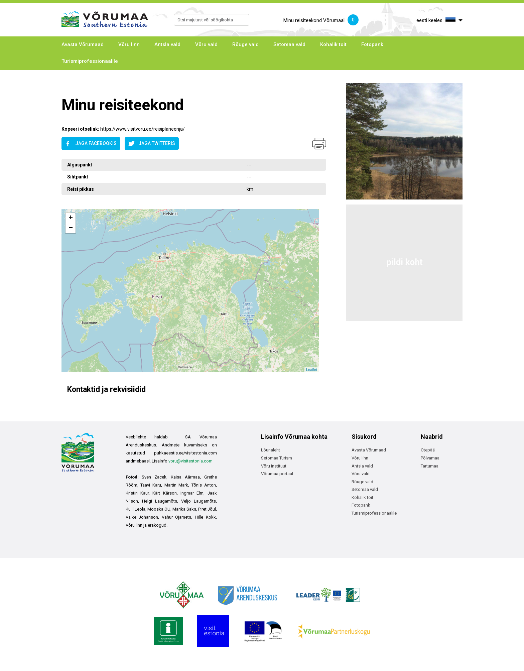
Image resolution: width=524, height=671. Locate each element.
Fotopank (372, 44)
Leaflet (311, 370)
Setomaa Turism (276, 457)
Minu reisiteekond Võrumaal (321, 20)
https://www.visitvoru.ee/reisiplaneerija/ (142, 129)
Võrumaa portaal (277, 473)
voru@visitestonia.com (190, 460)
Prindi (319, 143)
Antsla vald (167, 44)
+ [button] (71, 218)
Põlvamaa (430, 457)
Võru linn (129, 44)
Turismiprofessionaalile (89, 61)
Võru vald (206, 44)
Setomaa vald (289, 44)
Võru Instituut (273, 465)
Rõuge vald (245, 44)
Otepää (428, 449)
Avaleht (68, 85)
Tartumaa (429, 465)
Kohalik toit (333, 44)
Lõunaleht (270, 449)
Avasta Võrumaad (82, 44)
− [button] (71, 228)
